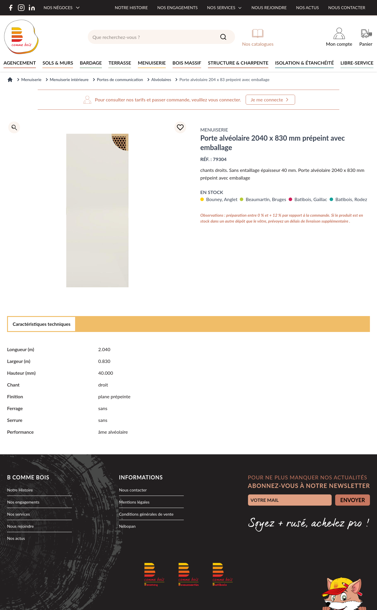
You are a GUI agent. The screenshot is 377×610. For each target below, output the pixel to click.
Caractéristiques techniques (41, 324)
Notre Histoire (20, 489)
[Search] (223, 37)
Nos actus (307, 7)
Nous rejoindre (269, 7)
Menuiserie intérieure (69, 79)
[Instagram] (21, 7)
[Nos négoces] (62, 8)
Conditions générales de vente (146, 514)
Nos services (224, 7)
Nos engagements (177, 7)
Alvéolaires (161, 79)
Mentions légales (134, 501)
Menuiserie (31, 79)
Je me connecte (270, 100)
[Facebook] (10, 7)
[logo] (21, 37)
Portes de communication (120, 79)
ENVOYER (352, 500)
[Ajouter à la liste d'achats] (180, 127)
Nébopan (127, 526)
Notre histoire (131, 7)
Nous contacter (346, 7)
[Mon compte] (339, 36)
